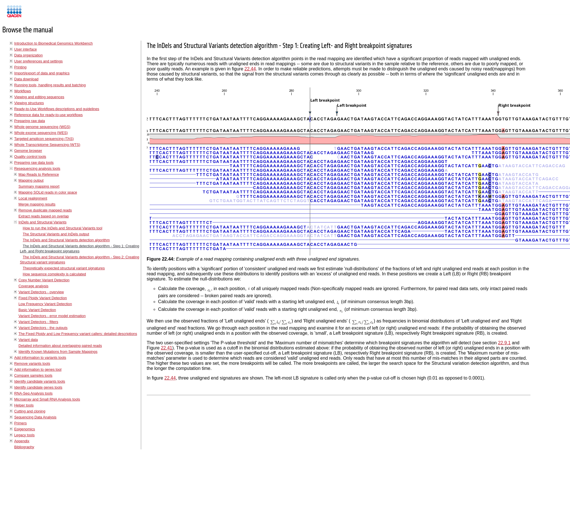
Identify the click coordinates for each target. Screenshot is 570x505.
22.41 (166, 347)
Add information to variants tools (40, 357)
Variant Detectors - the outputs (43, 328)
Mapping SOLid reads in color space (47, 192)
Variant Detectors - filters (38, 322)
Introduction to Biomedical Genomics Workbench (53, 43)
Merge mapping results (36, 204)
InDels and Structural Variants (42, 222)
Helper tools (24, 405)
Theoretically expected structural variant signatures (64, 268)
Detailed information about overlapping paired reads (60, 345)
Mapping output (30, 180)
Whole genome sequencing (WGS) (42, 127)
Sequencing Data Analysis (35, 417)
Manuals (29, 14)
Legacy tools (24, 435)
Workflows (22, 91)
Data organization (28, 55)
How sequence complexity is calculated (54, 274)
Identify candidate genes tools (38, 387)
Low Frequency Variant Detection (45, 304)
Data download (26, 79)
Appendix (21, 441)
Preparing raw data (29, 121)
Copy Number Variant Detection (44, 280)
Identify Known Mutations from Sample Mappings (57, 351)
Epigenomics (24, 429)
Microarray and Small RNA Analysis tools (47, 399)
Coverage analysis (33, 286)
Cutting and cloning (29, 411)
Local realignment (32, 198)
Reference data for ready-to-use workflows (48, 115)
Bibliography (24, 447)
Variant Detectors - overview (41, 292)
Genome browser (28, 150)
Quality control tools (30, 156)
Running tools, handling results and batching (50, 85)
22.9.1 (504, 342)
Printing (20, 67)
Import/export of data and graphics (42, 73)
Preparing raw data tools (34, 162)
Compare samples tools (33, 375)
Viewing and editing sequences (39, 97)
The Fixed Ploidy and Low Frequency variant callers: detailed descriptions (77, 334)
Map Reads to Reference (38, 174)
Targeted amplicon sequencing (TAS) (44, 139)
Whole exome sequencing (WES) (41, 133)
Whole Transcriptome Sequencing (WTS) (47, 145)
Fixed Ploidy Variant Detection (42, 298)
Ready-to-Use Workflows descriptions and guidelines (56, 109)
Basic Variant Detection (37, 310)
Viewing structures (29, 103)
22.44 (250, 68)
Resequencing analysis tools (37, 168)
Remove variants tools (32, 363)
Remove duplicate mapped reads (45, 210)
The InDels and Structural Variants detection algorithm (66, 240)
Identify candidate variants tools (39, 381)
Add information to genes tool (37, 369)
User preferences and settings (38, 61)
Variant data (28, 340)
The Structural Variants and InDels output (56, 234)
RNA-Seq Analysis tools (33, 393)
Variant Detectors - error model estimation (52, 316)
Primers (20, 423)
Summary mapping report (38, 186)
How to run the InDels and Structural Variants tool (62, 228)
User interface (25, 49)
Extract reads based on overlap (43, 216)
